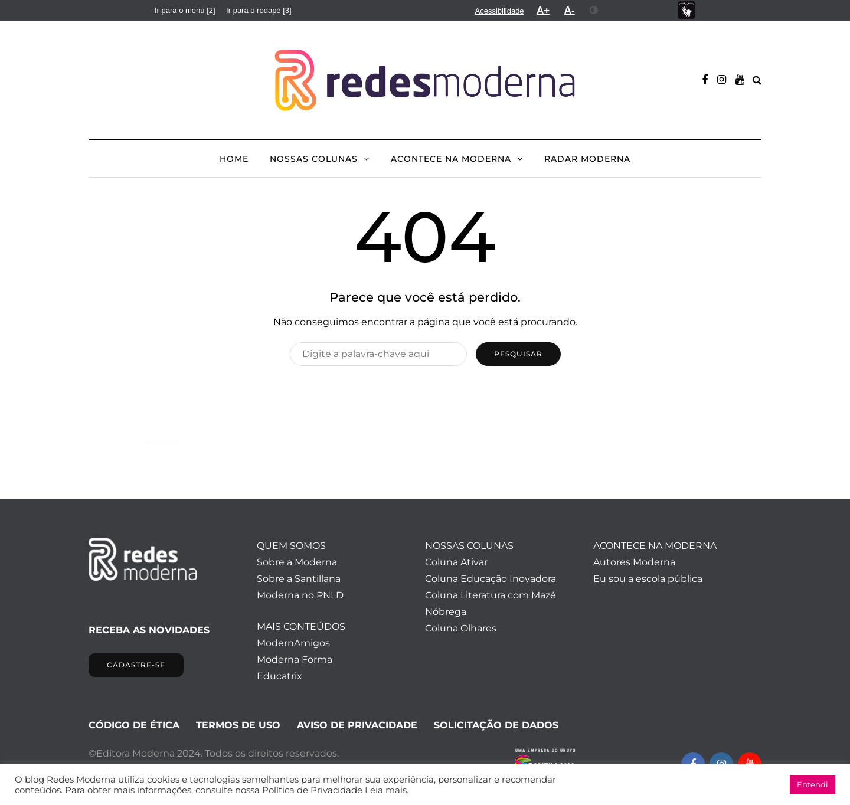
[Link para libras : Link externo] (686, 10)
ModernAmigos (293, 643)
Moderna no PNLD (300, 595)
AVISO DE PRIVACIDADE (357, 725)
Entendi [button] (812, 784)
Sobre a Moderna (297, 562)
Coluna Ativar (456, 562)
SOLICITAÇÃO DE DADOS (496, 725)
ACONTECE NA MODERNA (451, 158)
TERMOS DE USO (238, 725)
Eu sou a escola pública (647, 578)
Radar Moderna (587, 158)
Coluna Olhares (460, 628)
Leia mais (386, 790)
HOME (234, 158)
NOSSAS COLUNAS (314, 158)
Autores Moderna (634, 562)
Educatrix (279, 676)
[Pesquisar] (378, 354)
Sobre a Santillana (299, 578)
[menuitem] (185, 10)
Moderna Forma (294, 659)
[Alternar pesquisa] (757, 80)
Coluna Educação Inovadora (490, 578)
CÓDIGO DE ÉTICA (134, 725)
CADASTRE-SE (136, 664)
